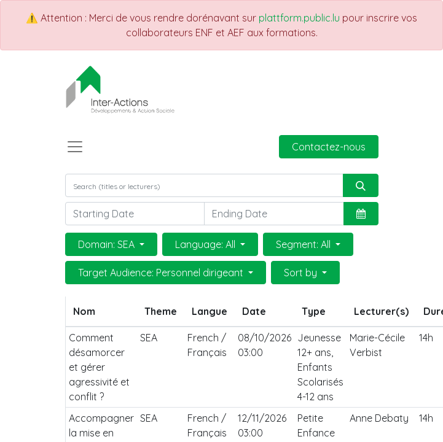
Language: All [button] (206, 244)
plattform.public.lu (299, 18)
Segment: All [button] (304, 244)
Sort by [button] (302, 272)
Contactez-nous (329, 147)
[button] (361, 214)
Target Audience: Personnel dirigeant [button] (162, 272)
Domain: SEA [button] (107, 244)
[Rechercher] (360, 185)
